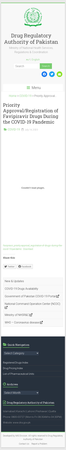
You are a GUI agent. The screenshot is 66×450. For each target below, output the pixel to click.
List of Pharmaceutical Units (18, 373)
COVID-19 (14, 129)
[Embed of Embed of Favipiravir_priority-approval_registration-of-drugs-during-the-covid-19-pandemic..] (33, 187)
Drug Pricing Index (13, 368)
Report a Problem (39, 444)
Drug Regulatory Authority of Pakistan (31, 38)
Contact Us (24, 444)
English (36, 59)
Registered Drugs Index (15, 362)
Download (28, 249)
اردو (28, 60)
